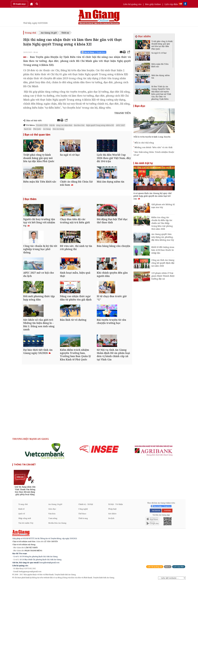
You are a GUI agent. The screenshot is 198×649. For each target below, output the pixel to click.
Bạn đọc (140, 106)
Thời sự (65, 32)
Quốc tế (21, 580)
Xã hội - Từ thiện (115, 571)
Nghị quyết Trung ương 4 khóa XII (100, 125)
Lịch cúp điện (171, 4)
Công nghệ (83, 575)
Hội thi (52, 125)
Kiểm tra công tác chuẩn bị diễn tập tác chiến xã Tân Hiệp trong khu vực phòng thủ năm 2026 (162, 223)
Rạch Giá (27, 129)
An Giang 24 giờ (49, 32)
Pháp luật (112, 575)
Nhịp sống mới (24, 585)
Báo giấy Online (153, 4)
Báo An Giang (58, 129)
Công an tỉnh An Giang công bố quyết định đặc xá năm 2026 (162, 263)
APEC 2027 (120, 125)
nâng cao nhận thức (64, 125)
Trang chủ (30, 32)
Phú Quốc (37, 129)
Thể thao (82, 580)
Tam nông (52, 585)
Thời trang (83, 585)
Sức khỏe (112, 580)
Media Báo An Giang (57, 589)
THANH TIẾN (42, 125)
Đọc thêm (30, 216)
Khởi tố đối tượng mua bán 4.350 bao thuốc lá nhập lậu (162, 250)
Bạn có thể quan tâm (37, 135)
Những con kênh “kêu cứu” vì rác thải (153, 147)
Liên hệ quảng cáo (132, 4)
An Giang (47, 129)
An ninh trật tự (144, 163)
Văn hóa (51, 580)
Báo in (167, 633)
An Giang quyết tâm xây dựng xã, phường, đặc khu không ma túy (162, 237)
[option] (45, 517)
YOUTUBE (167, 577)
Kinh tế (21, 575)
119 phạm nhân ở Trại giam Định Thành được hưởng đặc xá (163, 276)
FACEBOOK (155, 577)
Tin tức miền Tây (25, 589)
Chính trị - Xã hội (85, 571)
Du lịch (111, 585)
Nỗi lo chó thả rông (144, 142)
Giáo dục (52, 575)
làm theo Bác (79, 125)
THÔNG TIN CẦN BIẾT (25, 531)
